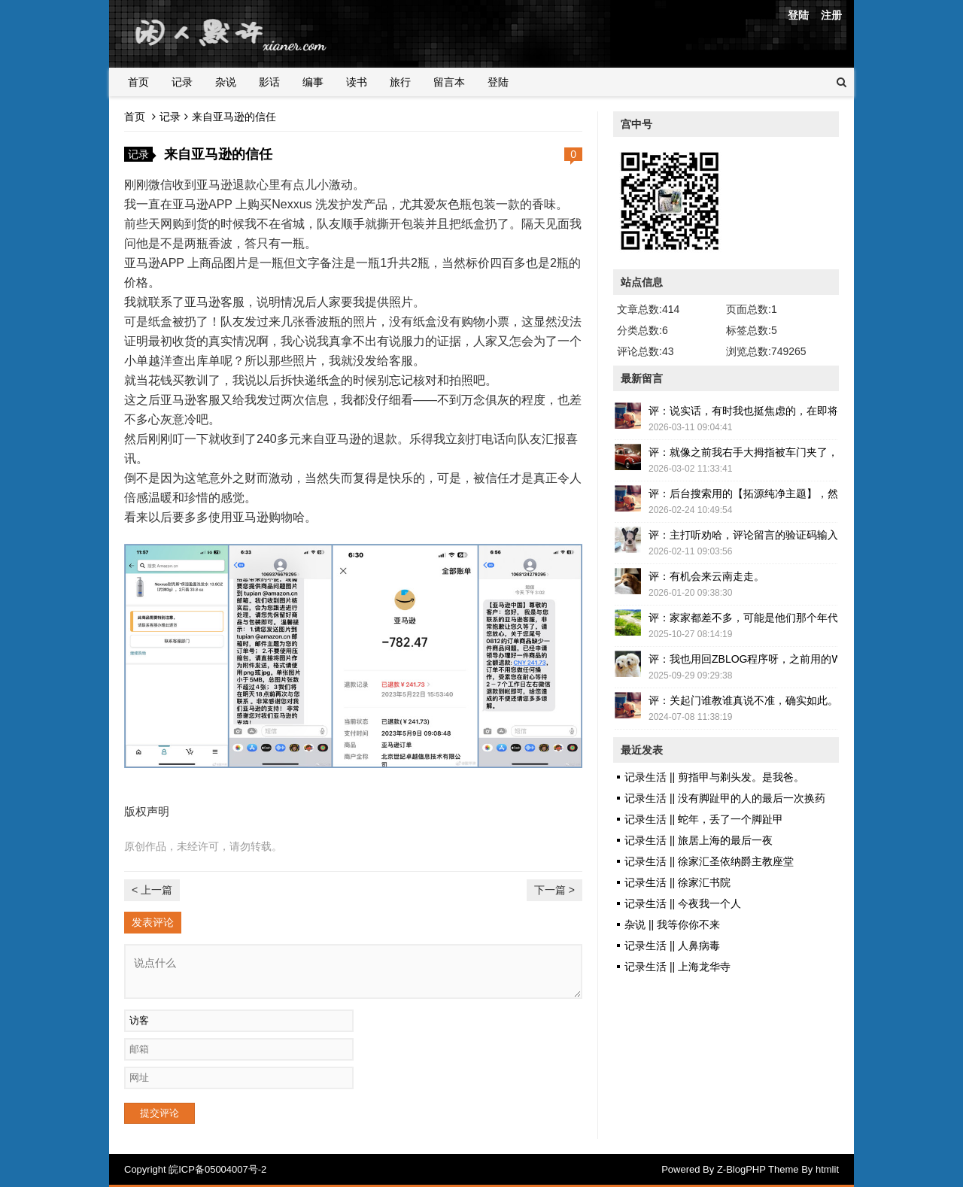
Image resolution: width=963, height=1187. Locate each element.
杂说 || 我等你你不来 (672, 924)
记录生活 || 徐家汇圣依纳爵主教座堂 (709, 861)
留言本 (449, 82)
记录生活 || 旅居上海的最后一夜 (698, 840)
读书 (356, 82)
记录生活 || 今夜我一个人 (682, 903)
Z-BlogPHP (741, 1169)
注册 (831, 15)
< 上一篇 (152, 890)
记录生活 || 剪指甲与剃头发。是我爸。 (714, 777)
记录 (182, 82)
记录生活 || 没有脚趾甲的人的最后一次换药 (724, 798)
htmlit (827, 1169)
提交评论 (159, 1113)
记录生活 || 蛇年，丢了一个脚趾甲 (703, 819)
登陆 (798, 15)
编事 (313, 82)
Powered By (689, 1169)
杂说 (225, 82)
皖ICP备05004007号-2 (217, 1169)
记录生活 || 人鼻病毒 (672, 946)
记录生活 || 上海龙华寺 (677, 967)
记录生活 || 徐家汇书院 (677, 882)
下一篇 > (554, 890)
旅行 (400, 82)
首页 (138, 82)
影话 (269, 82)
